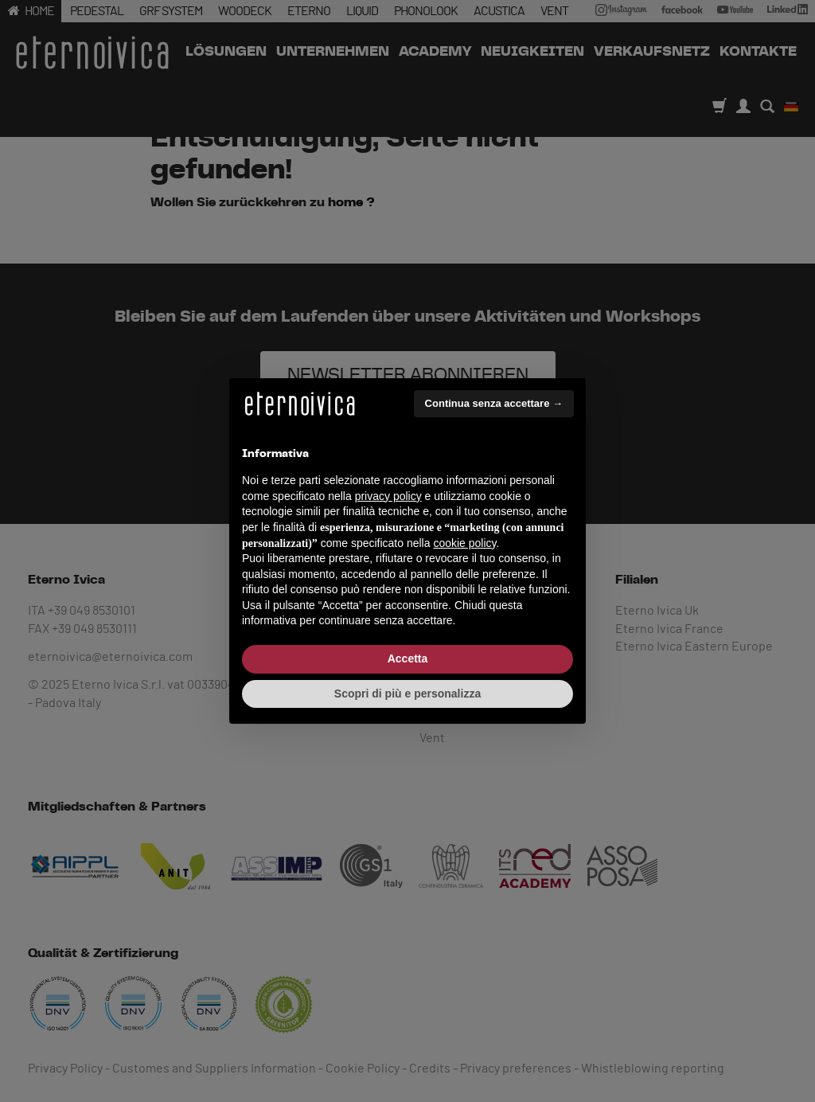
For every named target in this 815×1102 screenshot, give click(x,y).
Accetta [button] (408, 658)
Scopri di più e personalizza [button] (407, 693)
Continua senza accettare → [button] (494, 403)
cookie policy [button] (464, 543)
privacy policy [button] (388, 496)
